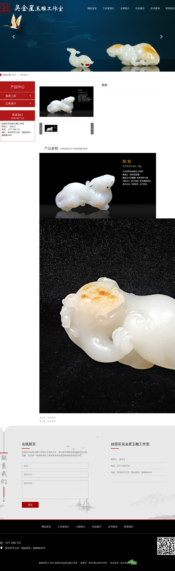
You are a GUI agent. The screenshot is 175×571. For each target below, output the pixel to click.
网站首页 (92, 8)
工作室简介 (108, 8)
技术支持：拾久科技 (119, 563)
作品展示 (140, 8)
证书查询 (155, 8)
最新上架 (11, 95)
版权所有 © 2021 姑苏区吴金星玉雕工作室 (58, 563)
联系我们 (170, 8)
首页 (14, 75)
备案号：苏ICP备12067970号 (93, 563)
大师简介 (125, 8)
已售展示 (24, 75)
